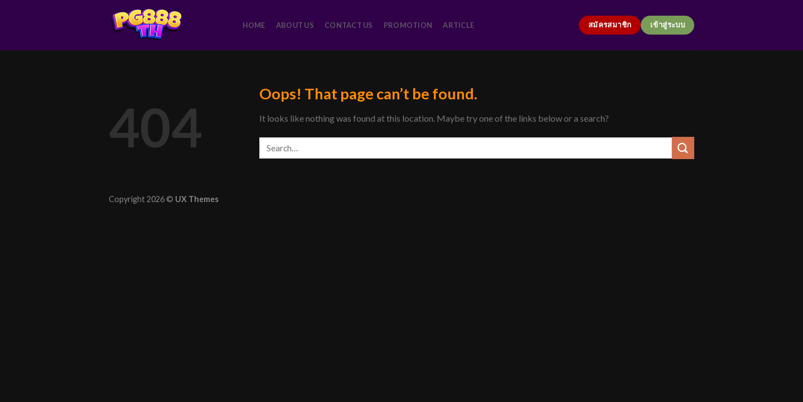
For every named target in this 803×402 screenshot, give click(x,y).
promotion (408, 25)
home (254, 25)
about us (295, 25)
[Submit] (683, 148)
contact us (349, 25)
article (458, 25)
